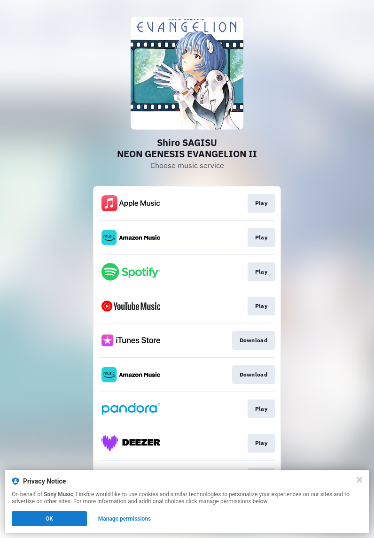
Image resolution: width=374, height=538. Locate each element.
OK (49, 518)
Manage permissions (124, 518)
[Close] (359, 479)
